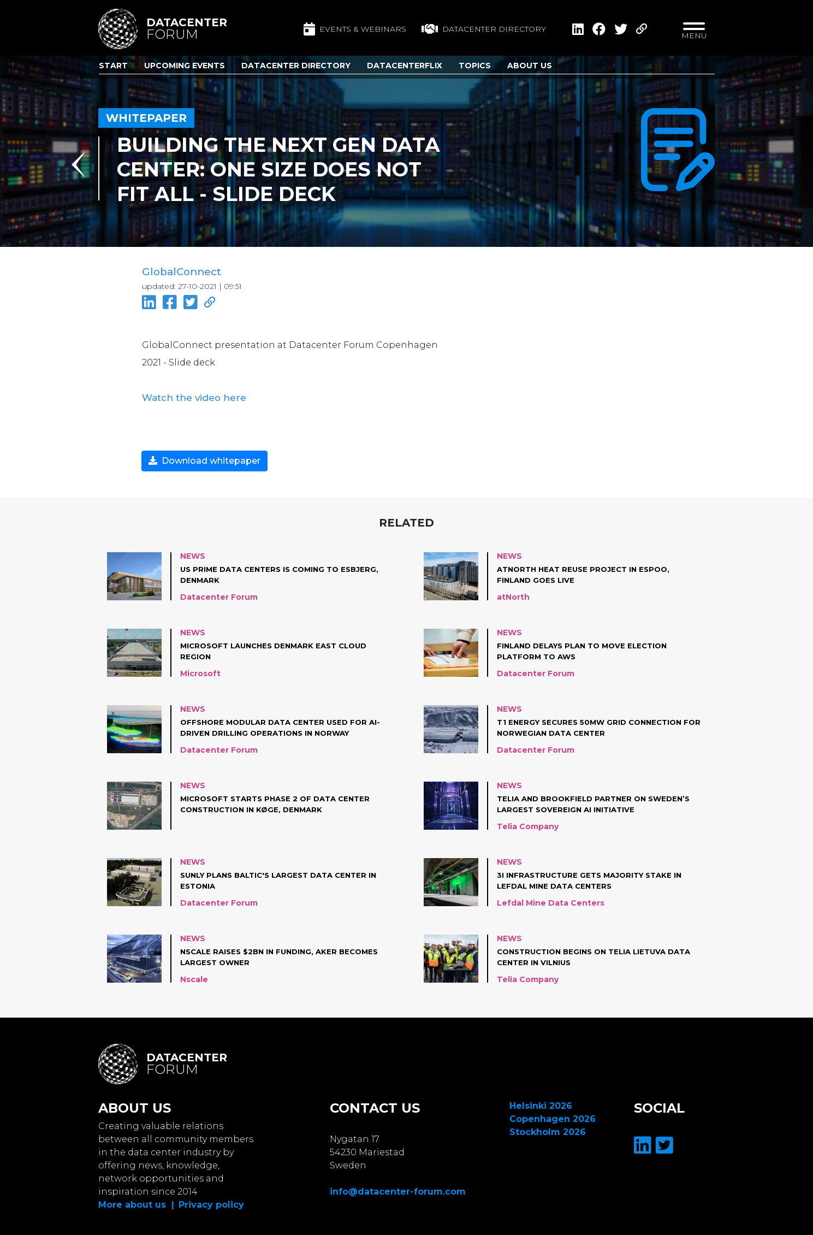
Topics (475, 65)
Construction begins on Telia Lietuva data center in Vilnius (587, 954)
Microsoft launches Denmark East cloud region (280, 648)
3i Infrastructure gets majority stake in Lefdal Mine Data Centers (594, 877)
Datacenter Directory (296, 65)
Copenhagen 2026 (552, 1116)
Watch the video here (189, 395)
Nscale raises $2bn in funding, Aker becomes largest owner (263, 954)
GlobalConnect (180, 272)
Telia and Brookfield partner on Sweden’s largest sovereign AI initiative (599, 801)
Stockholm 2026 (547, 1129)
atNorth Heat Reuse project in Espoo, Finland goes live (588, 572)
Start (113, 65)
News (192, 553)
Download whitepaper (204, 458)
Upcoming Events (184, 65)
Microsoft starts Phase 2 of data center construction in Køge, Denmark (281, 801)
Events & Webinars (355, 29)
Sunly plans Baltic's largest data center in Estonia (280, 877)
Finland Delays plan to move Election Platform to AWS (588, 648)
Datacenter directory (484, 29)
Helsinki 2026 (540, 1103)
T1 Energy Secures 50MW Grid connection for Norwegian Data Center (594, 724)
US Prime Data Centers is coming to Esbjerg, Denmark (264, 572)
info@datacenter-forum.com (398, 1189)
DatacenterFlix (404, 65)
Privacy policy (211, 1202)
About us (529, 65)
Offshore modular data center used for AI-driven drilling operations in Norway (279, 724)
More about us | (136, 1202)
